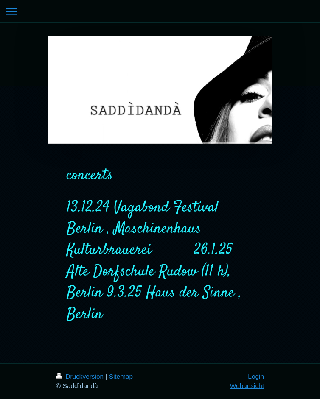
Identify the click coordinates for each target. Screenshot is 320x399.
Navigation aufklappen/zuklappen (160, 11)
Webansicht (247, 385)
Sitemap (121, 376)
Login (256, 376)
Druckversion (80, 376)
